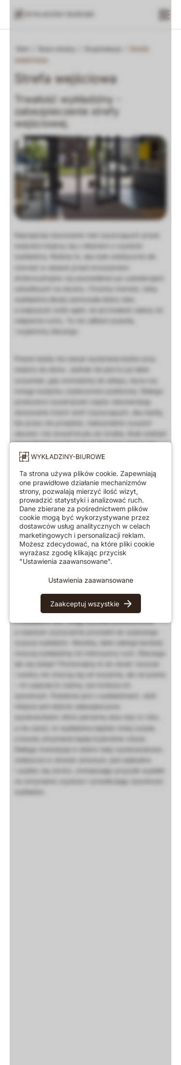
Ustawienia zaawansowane (90, 580)
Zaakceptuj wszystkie (84, 604)
